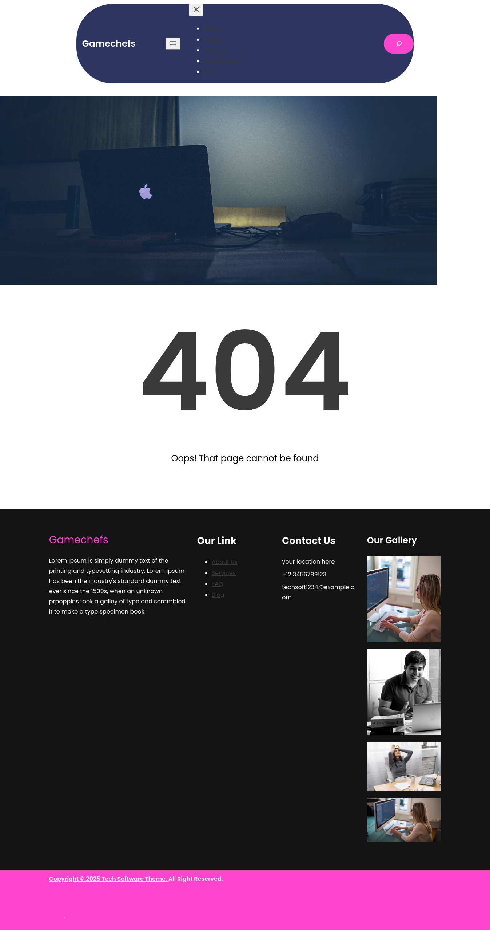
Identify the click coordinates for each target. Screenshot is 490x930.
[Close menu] (196, 10)
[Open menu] (173, 44)
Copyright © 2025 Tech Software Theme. (108, 879)
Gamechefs (109, 43)
